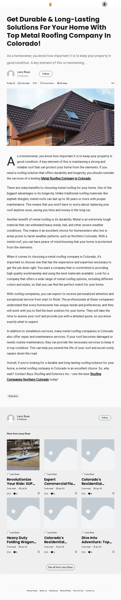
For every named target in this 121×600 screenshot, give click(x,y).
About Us (43, 590)
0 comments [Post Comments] (47, 83)
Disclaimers (53, 590)
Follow (45, 73)
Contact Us (90, 590)
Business (13, 396)
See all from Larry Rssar (60, 567)
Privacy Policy (32, 590)
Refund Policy (65, 590)
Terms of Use (78, 590)
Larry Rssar (23, 72)
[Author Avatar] (104, 4)
